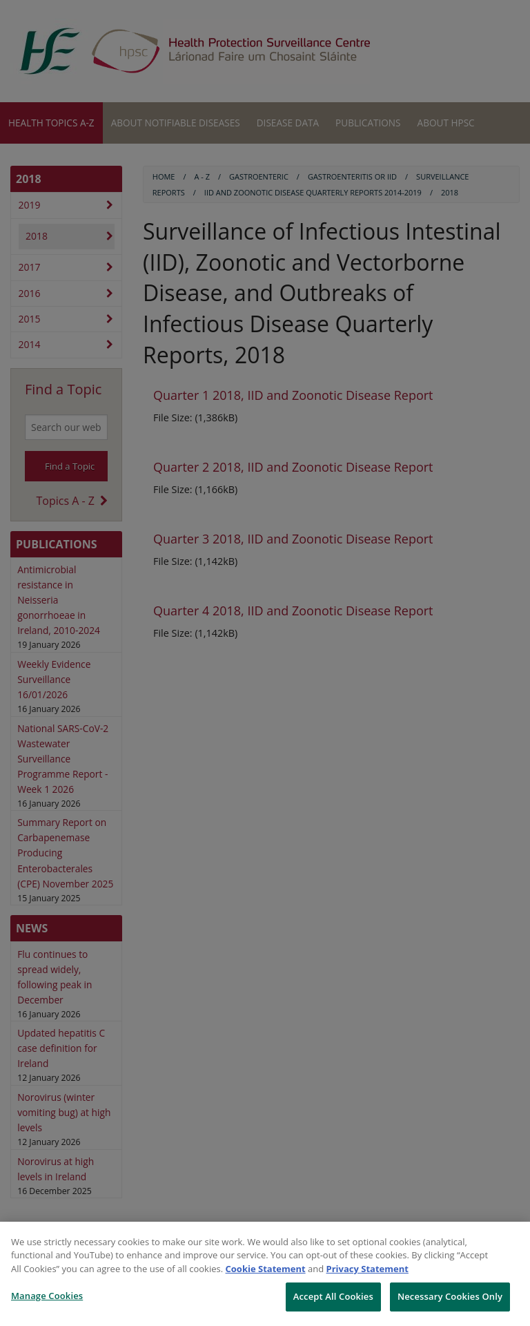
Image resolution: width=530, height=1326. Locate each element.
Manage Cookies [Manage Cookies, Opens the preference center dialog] (47, 1295)
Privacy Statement (367, 1268)
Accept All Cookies (333, 1296)
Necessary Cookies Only (450, 1296)
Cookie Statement (266, 1268)
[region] (265, 1274)
